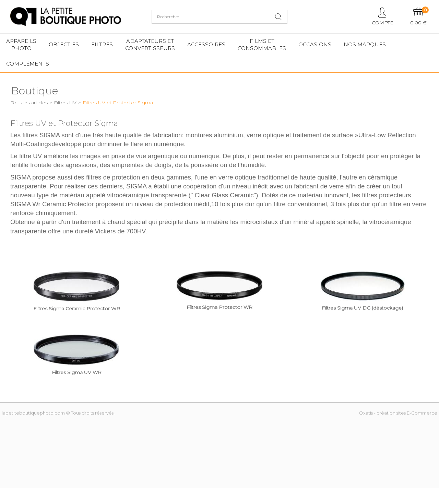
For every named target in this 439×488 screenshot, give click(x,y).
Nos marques (365, 44)
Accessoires (206, 44)
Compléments (27, 63)
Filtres (102, 44)
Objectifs (64, 44)
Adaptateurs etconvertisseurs (150, 44)
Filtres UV (65, 103)
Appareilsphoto (21, 44)
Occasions (314, 44)
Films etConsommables (262, 44)
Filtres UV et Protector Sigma (118, 103)
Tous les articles (29, 103)
